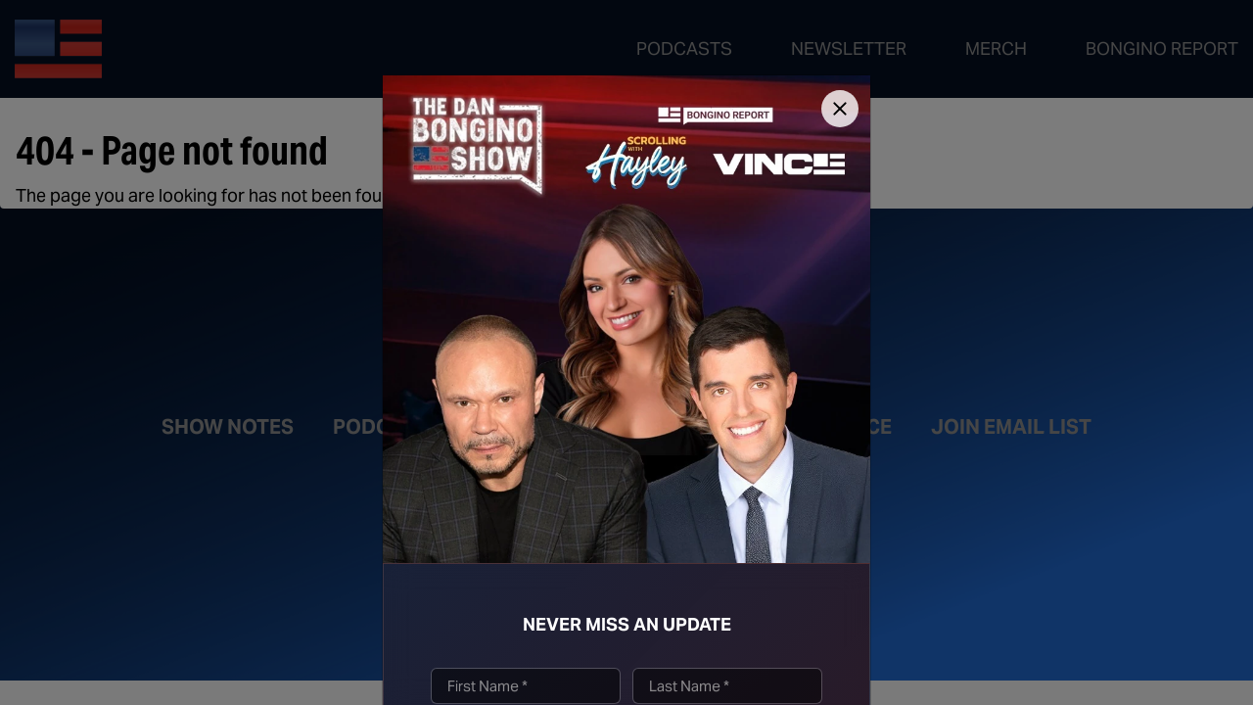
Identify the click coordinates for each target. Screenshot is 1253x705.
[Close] (840, 108)
